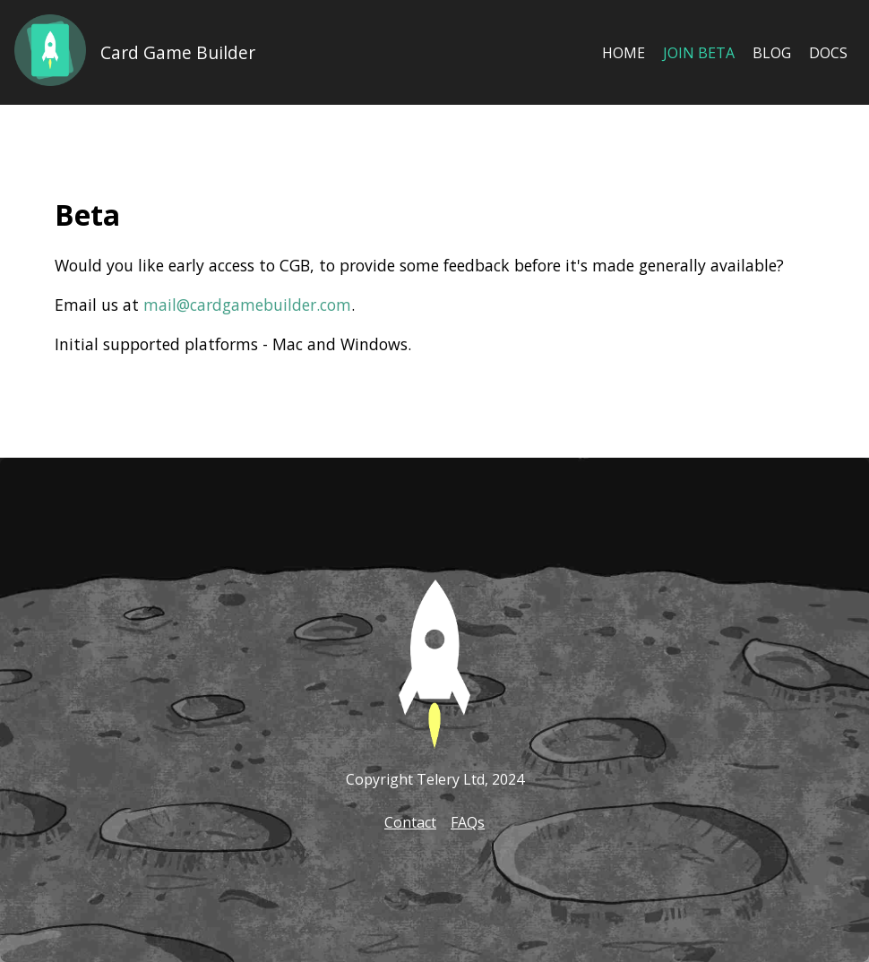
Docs (828, 53)
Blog (772, 53)
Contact (410, 822)
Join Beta (699, 53)
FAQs (468, 822)
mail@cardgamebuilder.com (247, 304)
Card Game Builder (177, 52)
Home (623, 53)
